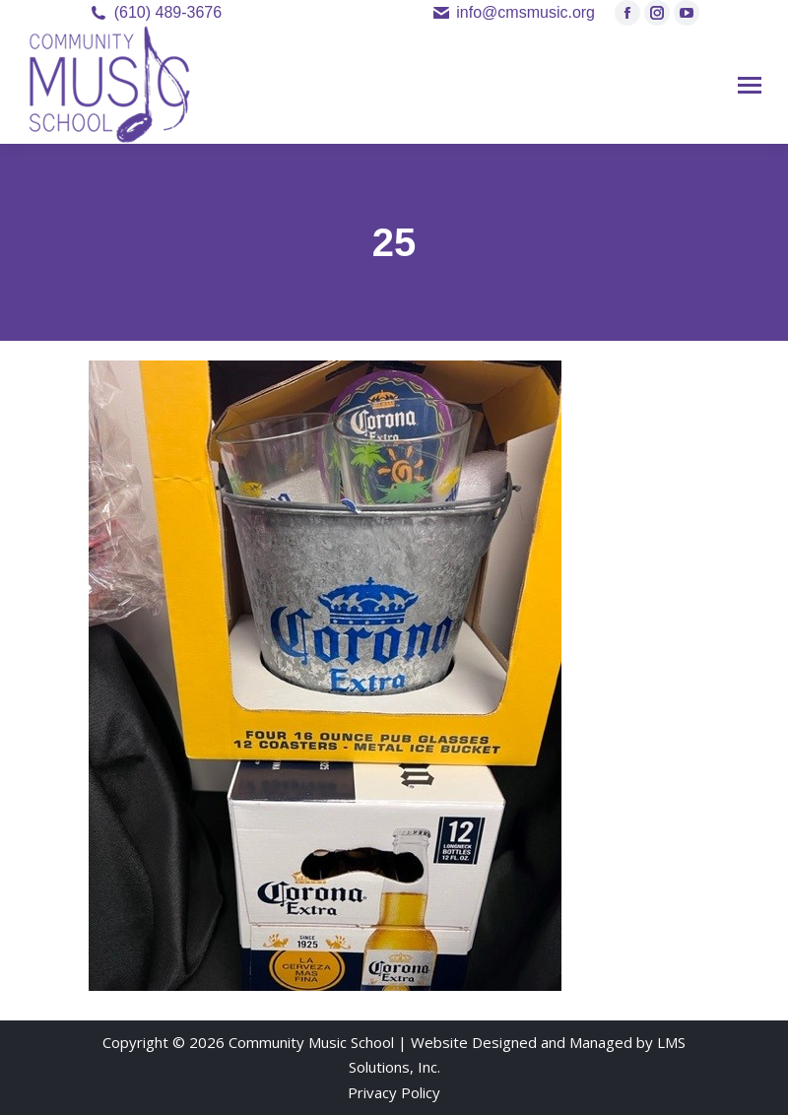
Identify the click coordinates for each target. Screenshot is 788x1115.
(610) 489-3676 (168, 12)
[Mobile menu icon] (749, 85)
